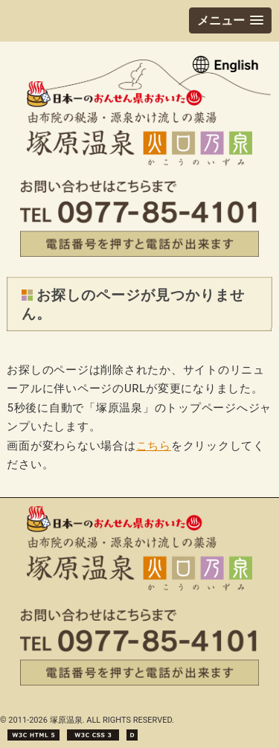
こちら (153, 446)
